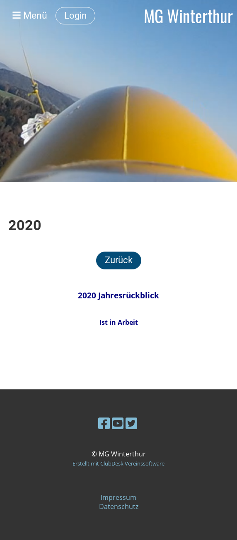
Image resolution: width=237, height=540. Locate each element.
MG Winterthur (188, 15)
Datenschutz (118, 506)
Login (75, 15)
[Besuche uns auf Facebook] (104, 423)
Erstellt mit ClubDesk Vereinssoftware (118, 463)
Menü (29, 15)
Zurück (119, 260)
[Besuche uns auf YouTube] (117, 423)
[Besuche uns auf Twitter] (131, 423)
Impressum (118, 497)
